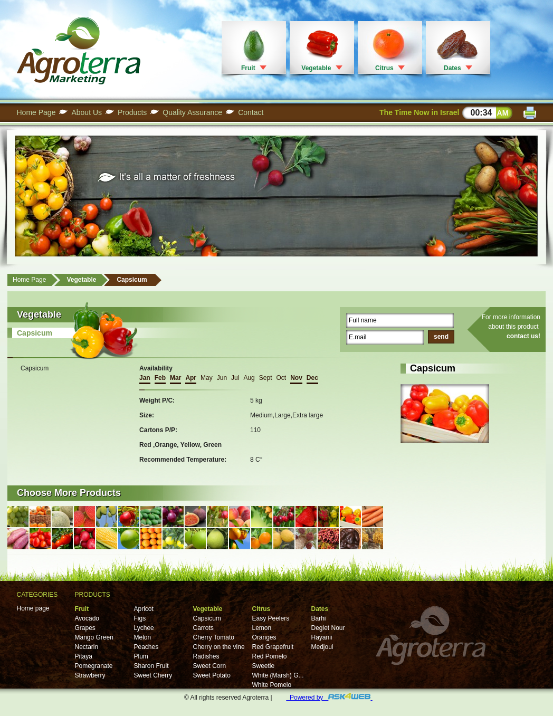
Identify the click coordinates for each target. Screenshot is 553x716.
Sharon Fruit (151, 666)
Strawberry (90, 675)
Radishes (206, 656)
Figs (140, 618)
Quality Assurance (192, 112)
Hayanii (321, 637)
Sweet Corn (209, 666)
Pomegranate (94, 666)
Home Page (36, 112)
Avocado (87, 618)
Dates (452, 68)
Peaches (146, 647)
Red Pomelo (269, 656)
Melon (142, 637)
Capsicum (132, 279)
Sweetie (263, 666)
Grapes (85, 628)
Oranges (264, 637)
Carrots (203, 628)
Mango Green (94, 637)
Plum (141, 656)
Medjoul (322, 647)
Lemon (262, 628)
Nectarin (87, 647)
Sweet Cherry (153, 675)
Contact (250, 112)
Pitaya (83, 656)
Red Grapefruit (273, 647)
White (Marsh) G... (278, 675)
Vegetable (316, 68)
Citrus (384, 68)
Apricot (144, 609)
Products (132, 112)
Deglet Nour (328, 628)
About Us (86, 112)
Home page (33, 608)
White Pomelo (272, 685)
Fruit (248, 68)
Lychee (144, 628)
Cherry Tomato (213, 637)
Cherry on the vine (219, 647)
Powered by (329, 697)
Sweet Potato (212, 675)
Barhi (318, 618)
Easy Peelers (271, 618)
